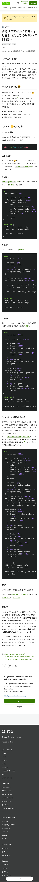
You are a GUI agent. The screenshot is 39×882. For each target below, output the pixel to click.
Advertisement (7, 778)
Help (3, 774)
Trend (5, 8)
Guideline (5, 764)
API (3, 812)
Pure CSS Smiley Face (19, 594)
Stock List (21, 8)
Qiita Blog (5, 872)
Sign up (20, 701)
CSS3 (14, 44)
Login (25, 3)
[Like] (4, 666)
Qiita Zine (5, 852)
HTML (4, 44)
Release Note (6, 787)
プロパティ (18, 436)
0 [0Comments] (16, 666)
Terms (4, 757)
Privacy (4, 760)
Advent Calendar (7, 798)
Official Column (7, 794)
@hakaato (6, 597)
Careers (4, 868)
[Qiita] (6, 3)
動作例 (11, 184)
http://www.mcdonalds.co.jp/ (14, 654)
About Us (5, 865)
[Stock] (10, 666)
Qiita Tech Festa (7, 801)
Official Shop (6, 855)
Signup (33, 3)
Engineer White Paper (9, 808)
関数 (23, 166)
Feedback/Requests (8, 771)
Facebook (5, 832)
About (4, 753)
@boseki (7, 26)
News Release (6, 875)
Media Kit (5, 767)
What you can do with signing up (15, 696)
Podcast (4, 839)
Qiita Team (5, 848)
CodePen (16, 597)
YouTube (4, 835)
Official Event (32, 8)
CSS (9, 44)
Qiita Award (5, 805)
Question (12, 8)
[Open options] (27, 879)
